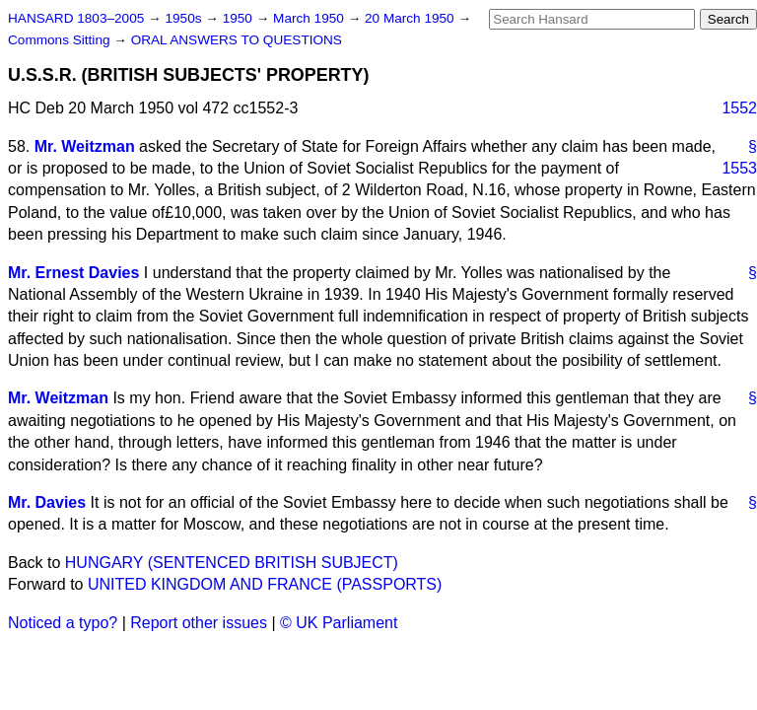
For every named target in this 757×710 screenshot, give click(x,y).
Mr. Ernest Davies (73, 272)
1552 (739, 108)
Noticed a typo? (62, 622)
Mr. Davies (47, 502)
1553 (739, 168)
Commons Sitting (60, 40)
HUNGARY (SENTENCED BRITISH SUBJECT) (231, 562)
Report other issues (198, 622)
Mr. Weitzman (84, 146)
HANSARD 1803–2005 (76, 18)
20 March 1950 (411, 18)
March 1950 (310, 18)
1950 (239, 18)
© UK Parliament (338, 622)
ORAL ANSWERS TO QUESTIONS (236, 40)
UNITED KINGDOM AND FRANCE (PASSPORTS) (265, 584)
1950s (185, 18)
